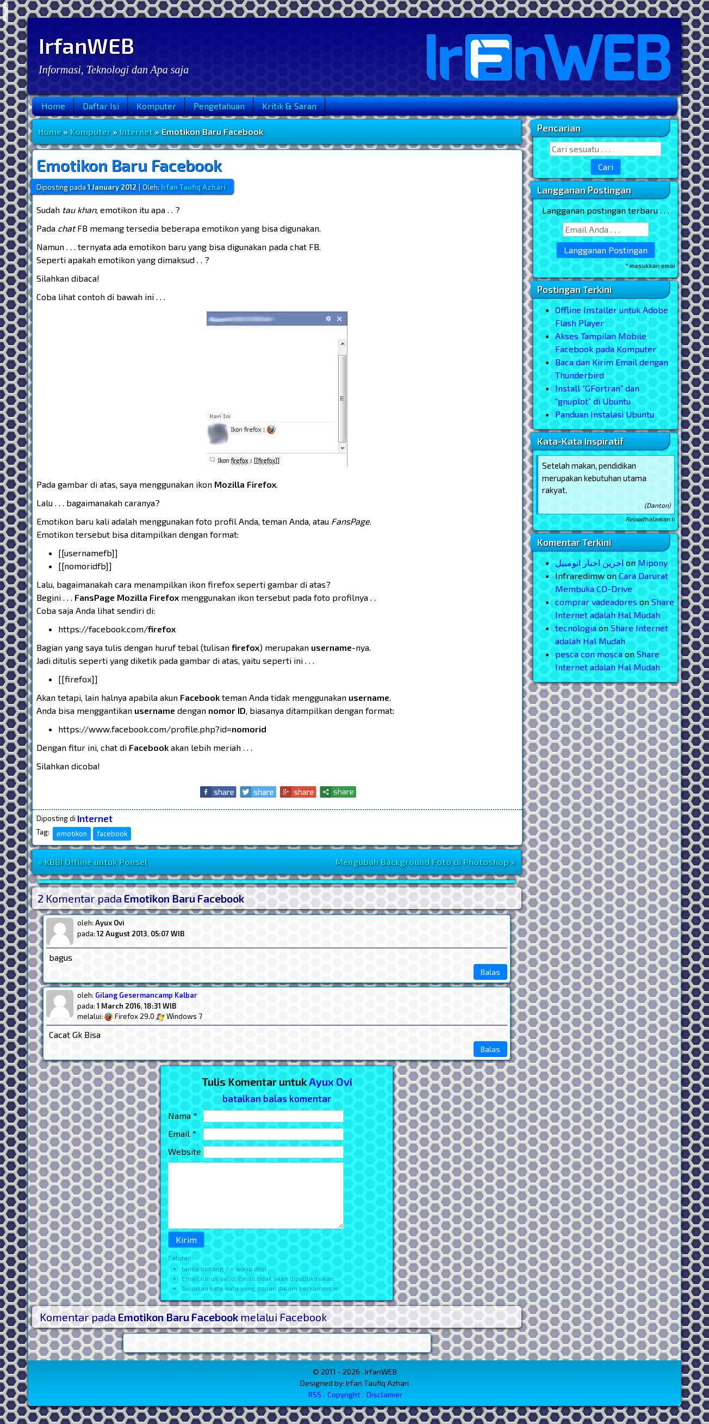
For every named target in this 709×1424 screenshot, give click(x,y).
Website (184, 1151)
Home (53, 106)
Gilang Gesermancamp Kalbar (146, 995)
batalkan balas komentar (276, 1098)
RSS (314, 1394)
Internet (136, 131)
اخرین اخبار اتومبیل (589, 562)
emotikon (72, 833)
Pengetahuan (219, 106)
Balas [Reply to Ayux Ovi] (490, 972)
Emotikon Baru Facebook (129, 165)
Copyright (343, 1394)
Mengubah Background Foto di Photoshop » (425, 861)
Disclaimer (384, 1394)
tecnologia (575, 628)
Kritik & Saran (289, 106)
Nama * (182, 1115)
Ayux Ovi (330, 1081)
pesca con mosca (589, 654)
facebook (112, 833)
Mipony (653, 562)
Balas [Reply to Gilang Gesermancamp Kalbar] (490, 1049)
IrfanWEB (86, 45)
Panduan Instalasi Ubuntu (604, 414)
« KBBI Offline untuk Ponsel (92, 861)
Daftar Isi (101, 106)
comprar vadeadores (596, 601)
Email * (182, 1133)
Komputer (156, 106)
